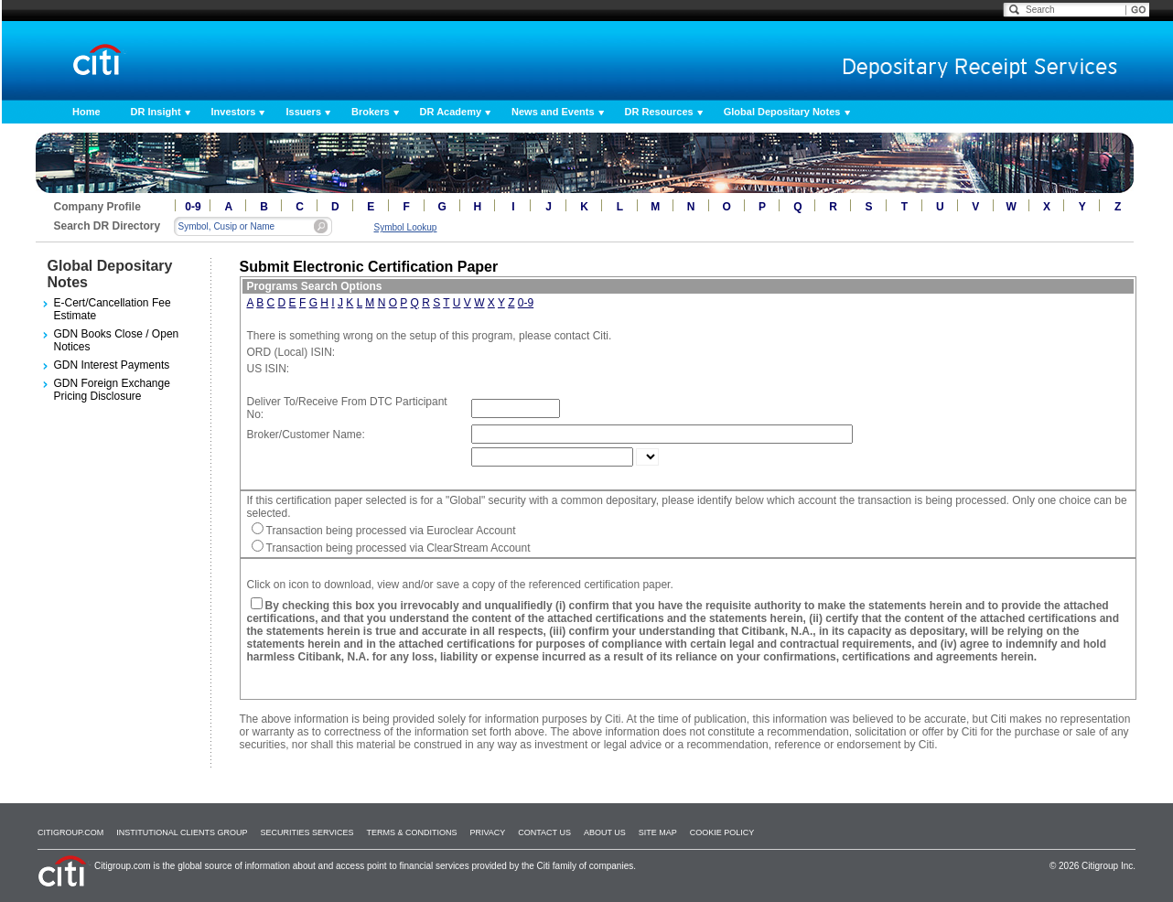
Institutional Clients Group (181, 832)
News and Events (552, 111)
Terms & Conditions (411, 832)
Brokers (370, 111)
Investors (233, 111)
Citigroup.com (70, 832)
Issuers (303, 111)
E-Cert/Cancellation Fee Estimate (112, 309)
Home (86, 111)
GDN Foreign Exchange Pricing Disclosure (112, 390)
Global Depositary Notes (782, 111)
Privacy (487, 832)
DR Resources (659, 111)
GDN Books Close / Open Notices (116, 340)
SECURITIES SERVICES (307, 832)
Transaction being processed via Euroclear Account (391, 530)
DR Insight (156, 111)
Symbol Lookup (405, 227)
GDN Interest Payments (112, 365)
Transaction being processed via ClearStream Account (398, 548)
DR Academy (450, 111)
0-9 (192, 206)
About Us (605, 832)
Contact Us (544, 832)
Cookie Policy (722, 832)
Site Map (658, 832)
